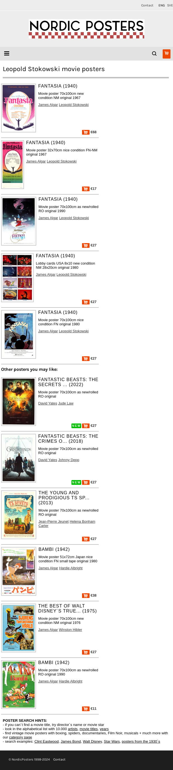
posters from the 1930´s (141, 741)
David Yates (47, 403)
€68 (89, 132)
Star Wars (112, 741)
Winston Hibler (70, 630)
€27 (89, 245)
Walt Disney (92, 741)
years (104, 729)
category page (20, 737)
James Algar (48, 105)
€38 (89, 595)
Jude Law (65, 403)
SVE (170, 5)
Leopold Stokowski (74, 105)
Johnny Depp (68, 460)
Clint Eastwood (46, 741)
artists (73, 729)
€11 (89, 708)
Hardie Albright (71, 568)
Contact (147, 5)
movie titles (89, 729)
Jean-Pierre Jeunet (54, 521)
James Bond (71, 741)
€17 (89, 189)
